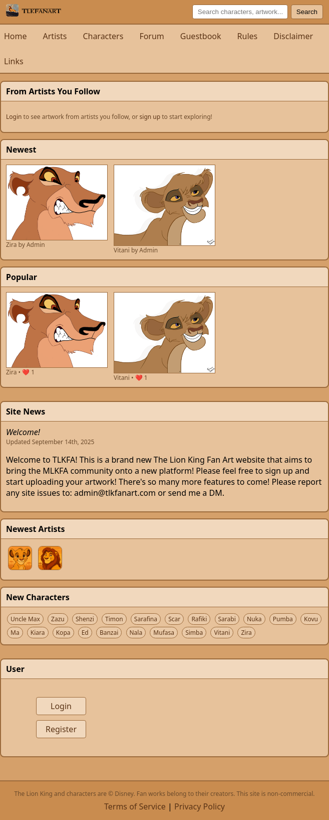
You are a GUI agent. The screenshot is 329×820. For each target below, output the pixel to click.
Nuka (254, 619)
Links (14, 61)
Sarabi (227, 619)
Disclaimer (293, 36)
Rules (247, 36)
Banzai (109, 632)
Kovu (311, 619)
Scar (174, 619)
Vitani (222, 632)
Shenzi (85, 619)
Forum (151, 36)
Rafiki (199, 619)
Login (14, 116)
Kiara (38, 632)
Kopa (63, 632)
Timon (114, 619)
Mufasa (163, 632)
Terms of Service (135, 806)
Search (306, 12)
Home (15, 36)
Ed (85, 632)
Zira (246, 632)
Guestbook (200, 36)
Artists (55, 36)
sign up (150, 116)
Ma (15, 632)
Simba (194, 632)
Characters (103, 36)
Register (61, 729)
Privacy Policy (199, 806)
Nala (136, 632)
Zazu (58, 619)
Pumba (283, 619)
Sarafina (145, 619)
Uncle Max (25, 619)
